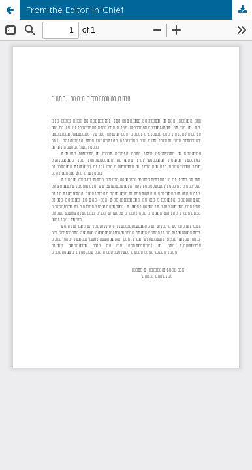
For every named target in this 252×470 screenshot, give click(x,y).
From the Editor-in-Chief (75, 10)
